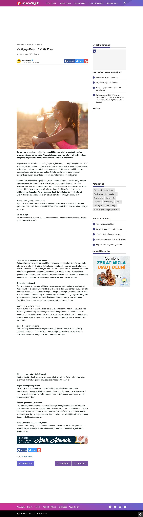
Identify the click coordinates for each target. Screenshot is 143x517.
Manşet (30, 456)
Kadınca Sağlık (79, 3)
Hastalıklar (24, 456)
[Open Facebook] (110, 507)
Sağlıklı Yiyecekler (96, 3)
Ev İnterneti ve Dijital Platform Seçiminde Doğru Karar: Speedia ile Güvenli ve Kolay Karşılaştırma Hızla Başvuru (110, 98)
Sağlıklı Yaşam (65, 3)
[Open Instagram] (120, 507)
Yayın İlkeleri (74, 507)
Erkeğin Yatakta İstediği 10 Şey (108, 234)
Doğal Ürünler (98, 198)
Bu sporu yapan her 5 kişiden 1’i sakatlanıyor (108, 89)
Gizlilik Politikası (49, 507)
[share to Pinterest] (86, 61)
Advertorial (98, 190)
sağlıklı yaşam (99, 210)
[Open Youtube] (125, 507)
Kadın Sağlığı (51, 3)
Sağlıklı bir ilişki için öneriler (107, 82)
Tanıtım (37, 507)
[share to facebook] (69, 61)
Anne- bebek (109, 190)
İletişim (30, 507)
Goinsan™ (44, 514)
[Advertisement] (71, 25)
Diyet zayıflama (110, 194)
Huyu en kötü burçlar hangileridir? (109, 245)
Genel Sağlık (110, 198)
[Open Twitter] (115, 507)
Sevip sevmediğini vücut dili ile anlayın (111, 239)
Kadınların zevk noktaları (105, 224)
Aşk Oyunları (98, 194)
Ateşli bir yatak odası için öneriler (109, 229)
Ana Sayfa (21, 507)
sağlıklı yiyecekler (112, 210)
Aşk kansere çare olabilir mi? (107, 77)
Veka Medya (27, 60)
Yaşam (106, 206)
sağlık (114, 206)
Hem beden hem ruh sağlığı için (107, 72)
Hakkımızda (62, 507)
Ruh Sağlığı (98, 206)
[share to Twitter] (79, 61)
